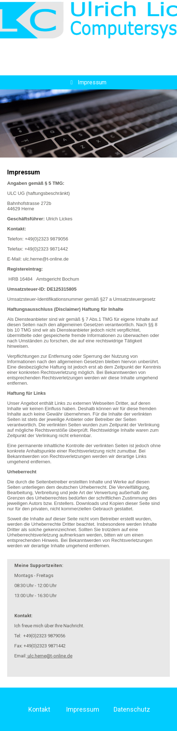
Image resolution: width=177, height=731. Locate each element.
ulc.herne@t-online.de (49, 656)
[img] (88, 19)
